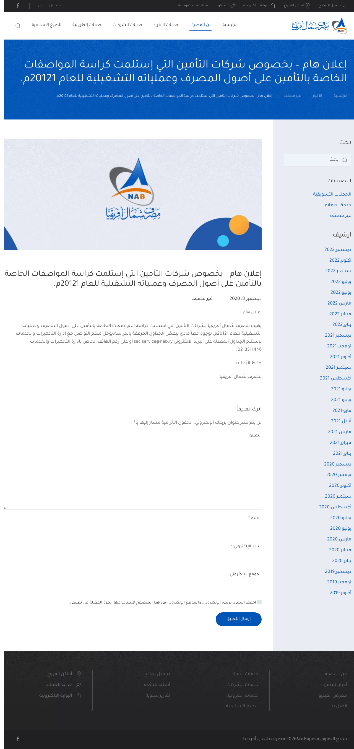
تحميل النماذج (328, 6)
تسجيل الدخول (45, 6)
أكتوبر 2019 (336, 593)
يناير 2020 (337, 561)
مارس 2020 (335, 539)
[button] (14, 26)
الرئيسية (225, 25)
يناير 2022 (337, 325)
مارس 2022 (335, 303)
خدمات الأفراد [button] (161, 25)
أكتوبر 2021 (336, 357)
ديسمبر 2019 (334, 571)
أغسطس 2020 (331, 507)
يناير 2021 (338, 453)
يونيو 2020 (336, 528)
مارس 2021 (335, 432)
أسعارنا (221, 6)
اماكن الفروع (293, 6)
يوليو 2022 (336, 282)
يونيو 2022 (336, 292)
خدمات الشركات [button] (123, 25)
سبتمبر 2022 (334, 271)
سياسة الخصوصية (189, 6)
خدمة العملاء (334, 205)
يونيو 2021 (337, 400)
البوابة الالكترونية (255, 6)
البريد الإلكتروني (242, 547)
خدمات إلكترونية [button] (82, 25)
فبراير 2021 (336, 443)
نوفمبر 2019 (335, 582)
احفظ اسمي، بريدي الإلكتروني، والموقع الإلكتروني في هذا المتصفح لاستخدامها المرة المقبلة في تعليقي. (160, 602)
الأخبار (313, 96)
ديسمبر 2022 (333, 250)
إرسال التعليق (235, 619)
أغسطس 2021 (331, 378)
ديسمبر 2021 (334, 335)
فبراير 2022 (336, 314)
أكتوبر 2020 (336, 485)
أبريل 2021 (337, 421)
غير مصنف (288, 96)
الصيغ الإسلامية (42, 25)
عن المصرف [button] (196, 25)
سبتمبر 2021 (334, 367)
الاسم (250, 518)
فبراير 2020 (336, 550)
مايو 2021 (337, 411)
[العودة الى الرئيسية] (315, 26)
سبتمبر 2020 (334, 496)
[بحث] (313, 160)
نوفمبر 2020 (334, 475)
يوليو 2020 (336, 518)
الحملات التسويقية (328, 194)
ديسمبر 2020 (333, 464)
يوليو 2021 (337, 389)
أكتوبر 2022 (336, 260)
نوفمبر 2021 (335, 346)
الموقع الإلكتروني (241, 575)
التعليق (250, 436)
